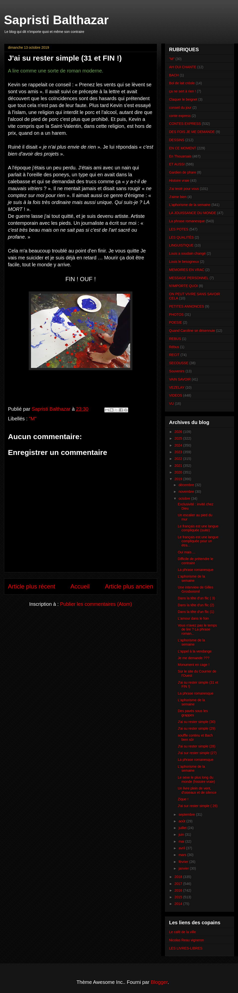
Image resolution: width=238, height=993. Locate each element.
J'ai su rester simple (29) (196, 728)
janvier (184, 868)
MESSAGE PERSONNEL (189, 278)
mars (182, 855)
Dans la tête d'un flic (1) (196, 612)
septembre (187, 814)
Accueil (79, 586)
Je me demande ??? (193, 658)
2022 (179, 459)
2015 (179, 897)
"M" (33, 418)
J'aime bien (177, 197)
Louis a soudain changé (187, 253)
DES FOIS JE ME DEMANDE (192, 132)
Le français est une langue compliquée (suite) (198, 528)
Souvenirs (176, 371)
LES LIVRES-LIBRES (186, 948)
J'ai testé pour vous (184, 189)
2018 (179, 877)
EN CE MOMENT (182, 148)
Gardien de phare (182, 172)
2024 (179, 445)
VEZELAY (176, 387)
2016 (179, 890)
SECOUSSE (178, 363)
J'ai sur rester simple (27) (197, 753)
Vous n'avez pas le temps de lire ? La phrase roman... (197, 629)
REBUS (175, 339)
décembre (186, 485)
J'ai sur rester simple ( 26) (198, 806)
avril (182, 848)
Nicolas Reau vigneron (186, 940)
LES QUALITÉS (181, 237)
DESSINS (176, 140)
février (183, 862)
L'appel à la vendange (195, 651)
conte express (180, 116)
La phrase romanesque (187, 221)
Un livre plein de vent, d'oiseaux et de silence (197, 790)
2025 (179, 438)
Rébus (174, 347)
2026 (179, 432)
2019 (179, 479)
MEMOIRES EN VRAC (186, 270)
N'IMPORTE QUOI (183, 286)
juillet (182, 828)
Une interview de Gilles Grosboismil (195, 589)
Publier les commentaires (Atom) (96, 604)
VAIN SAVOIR (180, 379)
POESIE (175, 322)
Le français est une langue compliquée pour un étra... (198, 541)
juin (181, 834)
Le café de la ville (182, 932)
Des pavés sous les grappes (193, 713)
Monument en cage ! (193, 665)
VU (171, 404)
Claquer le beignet (183, 99)
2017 (179, 884)
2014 (179, 904)
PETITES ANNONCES (186, 306)
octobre (184, 498)
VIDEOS (175, 395)
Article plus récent (31, 586)
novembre (186, 492)
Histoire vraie (179, 180)
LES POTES (178, 229)
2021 (179, 466)
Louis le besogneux (184, 262)
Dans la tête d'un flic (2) (196, 605)
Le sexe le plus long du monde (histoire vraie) (196, 779)
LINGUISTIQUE (181, 245)
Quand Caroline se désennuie (192, 331)
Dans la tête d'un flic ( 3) (196, 598)
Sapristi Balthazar (56, 20)
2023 (179, 452)
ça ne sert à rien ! (182, 91)
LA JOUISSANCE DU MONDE (192, 213)
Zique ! (183, 799)
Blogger (159, 982)
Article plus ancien (129, 586)
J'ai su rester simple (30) (196, 722)
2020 (179, 472)
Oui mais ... (186, 552)
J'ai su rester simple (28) (196, 746)
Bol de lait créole (182, 83)
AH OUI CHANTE (182, 67)
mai (181, 841)
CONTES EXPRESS (185, 124)
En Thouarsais (180, 156)
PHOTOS (176, 314)
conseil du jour (180, 108)
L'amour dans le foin (193, 618)
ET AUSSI (177, 164)
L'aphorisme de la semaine (189, 205)
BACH (174, 75)
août (182, 821)
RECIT (174, 355)
